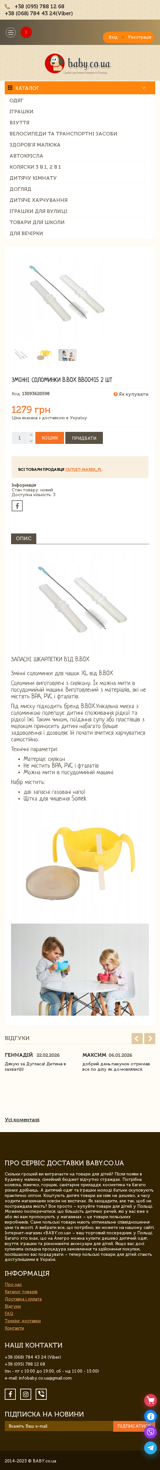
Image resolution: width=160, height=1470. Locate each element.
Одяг (16, 100)
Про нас (13, 1284)
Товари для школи (37, 222)
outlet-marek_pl (83, 469)
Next (149, 1038)
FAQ (9, 1313)
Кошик (50, 438)
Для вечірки (26, 233)
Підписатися (134, 1426)
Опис (24, 538)
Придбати (84, 438)
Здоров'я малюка (35, 145)
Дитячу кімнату (33, 178)
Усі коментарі (22, 1120)
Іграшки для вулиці (38, 211)
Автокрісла (26, 156)
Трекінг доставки (23, 1320)
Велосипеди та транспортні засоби (63, 134)
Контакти (14, 1328)
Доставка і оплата (23, 1299)
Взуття (19, 123)
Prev (137, 1038)
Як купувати (131, 394)
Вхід (113, 37)
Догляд (20, 189)
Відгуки (13, 1306)
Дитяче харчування (38, 200)
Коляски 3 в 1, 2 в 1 (35, 167)
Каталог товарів (21, 1291)
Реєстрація (139, 37)
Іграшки (21, 112)
